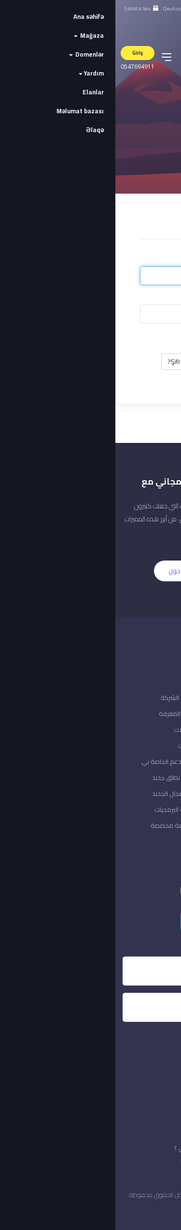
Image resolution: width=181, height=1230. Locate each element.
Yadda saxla (134, 336)
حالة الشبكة (158, 713)
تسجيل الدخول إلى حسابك (140, 761)
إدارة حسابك (158, 825)
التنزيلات (73, 745)
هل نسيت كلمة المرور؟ (143, 729)
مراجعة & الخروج (152, 793)
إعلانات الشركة (64, 697)
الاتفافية (155, 1148)
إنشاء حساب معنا (151, 745)
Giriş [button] (22, 53)
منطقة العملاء (153, 809)
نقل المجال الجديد (60, 793)
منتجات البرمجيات (61, 809)
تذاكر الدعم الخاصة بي (55, 761)
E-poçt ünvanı (134, 259)
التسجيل (117, 571)
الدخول (62, 571)
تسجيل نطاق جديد (60, 777)
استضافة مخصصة (59, 825)
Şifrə (148, 297)
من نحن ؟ (71, 1148)
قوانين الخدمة (147, 1162)
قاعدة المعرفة (63, 713)
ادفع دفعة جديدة (150, 777)
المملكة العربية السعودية (132, 1210)
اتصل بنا (164, 697)
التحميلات (71, 729)
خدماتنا (74, 1162)
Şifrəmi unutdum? (77, 361)
